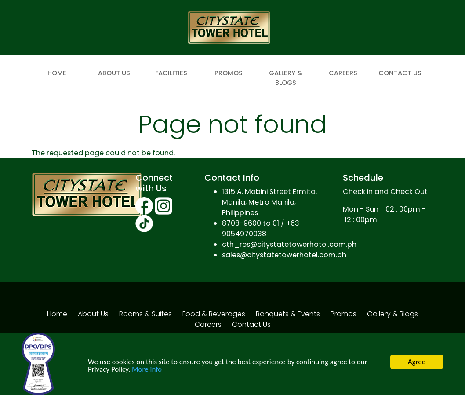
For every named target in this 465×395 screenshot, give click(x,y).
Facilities (171, 73)
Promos (228, 73)
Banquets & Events (288, 314)
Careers (343, 73)
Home (56, 73)
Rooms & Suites (145, 314)
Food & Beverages (213, 314)
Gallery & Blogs (285, 78)
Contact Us (399, 73)
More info (147, 369)
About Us (114, 73)
